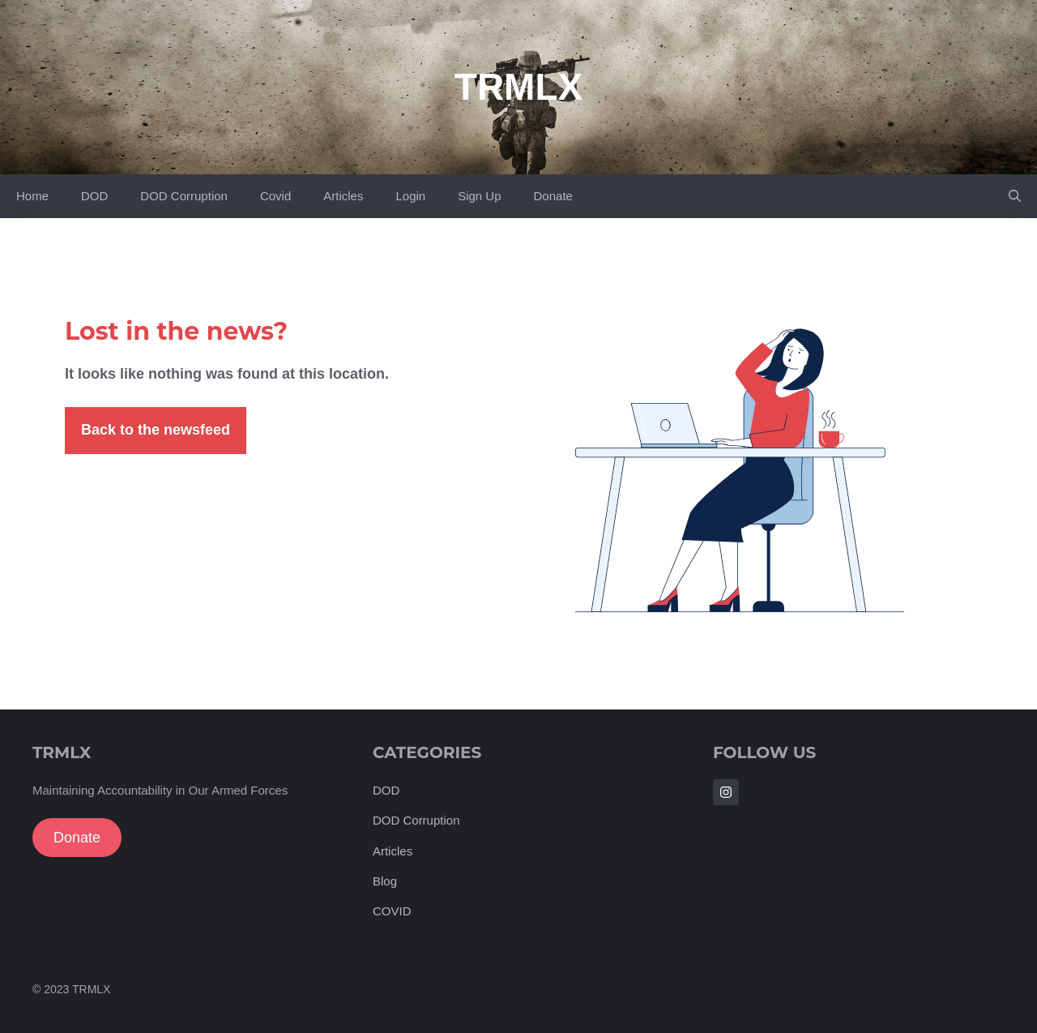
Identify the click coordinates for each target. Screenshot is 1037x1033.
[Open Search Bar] (1014, 196)
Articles (343, 196)
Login (410, 196)
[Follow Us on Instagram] (726, 792)
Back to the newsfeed (155, 430)
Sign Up (479, 196)
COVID (392, 911)
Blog (385, 881)
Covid (275, 196)
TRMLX (518, 87)
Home (32, 196)
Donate (553, 196)
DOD (94, 196)
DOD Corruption (184, 196)
